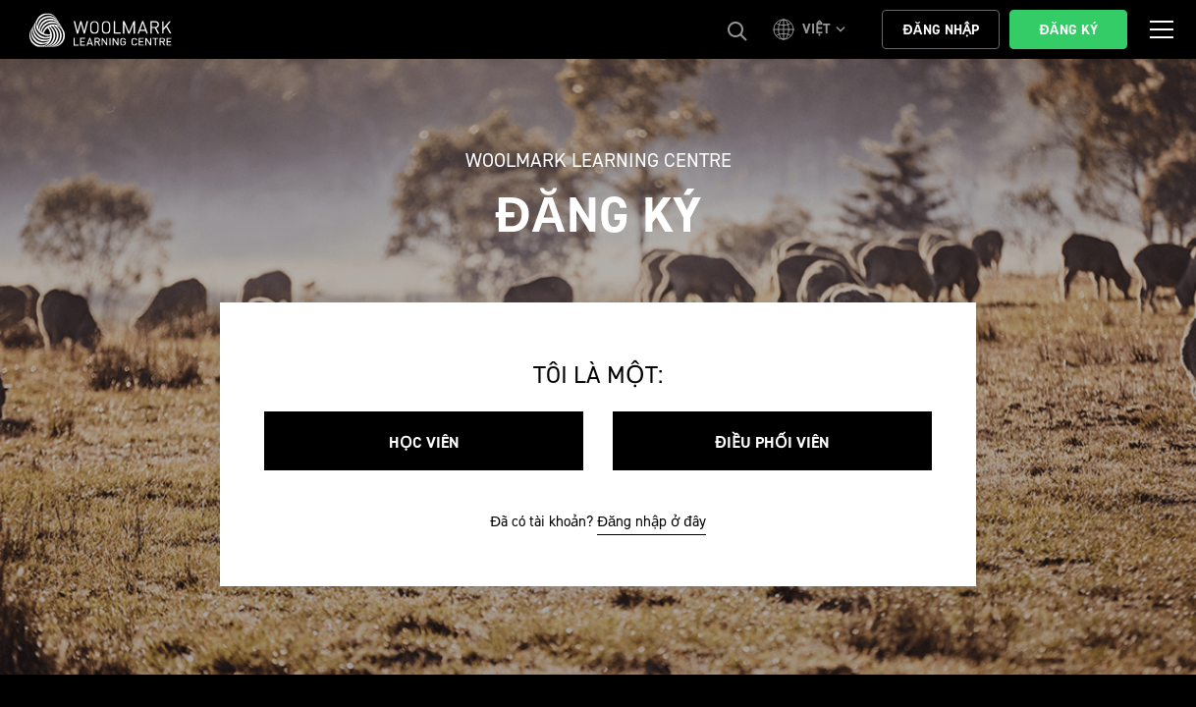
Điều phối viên (772, 442)
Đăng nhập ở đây (651, 521)
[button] (812, 29)
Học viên (424, 442)
